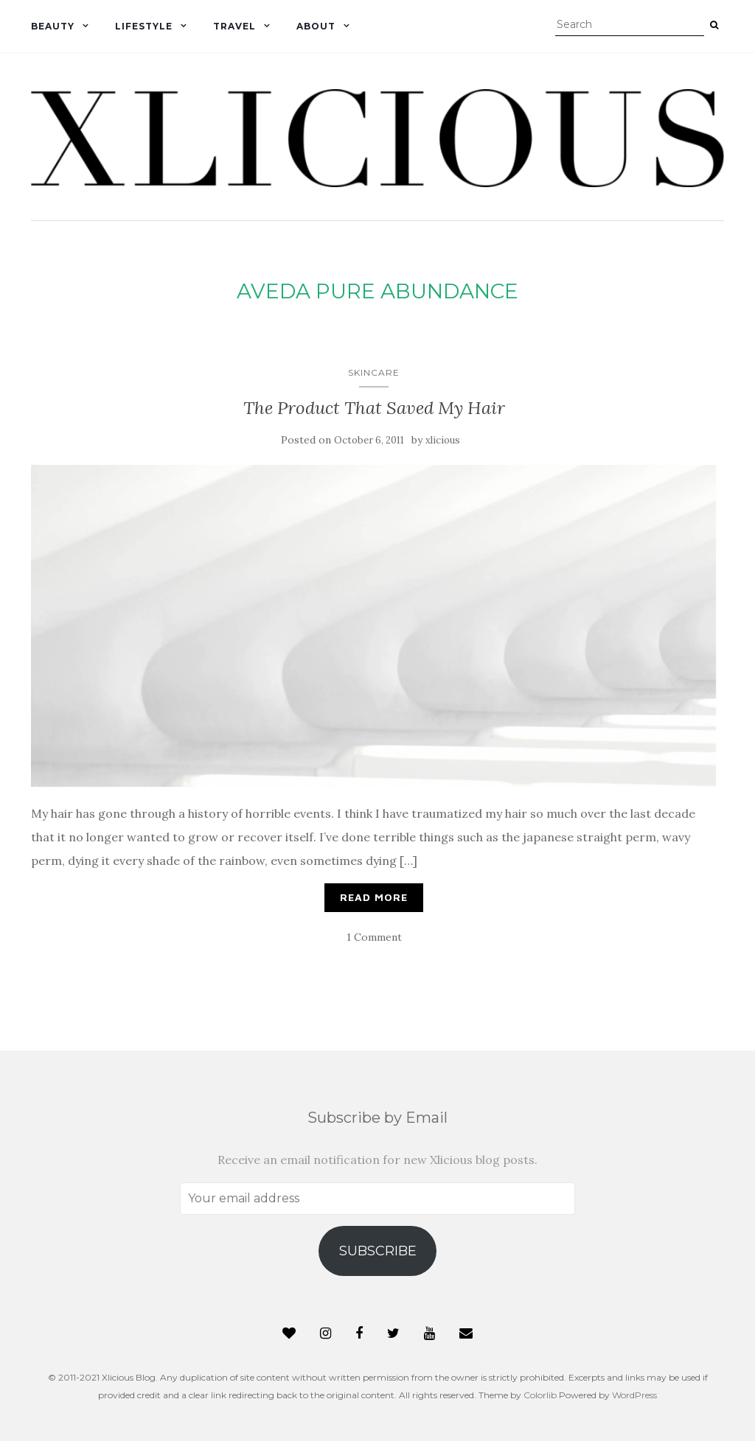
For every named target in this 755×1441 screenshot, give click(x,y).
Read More (374, 897)
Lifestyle (144, 26)
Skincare (374, 372)
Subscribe (378, 1251)
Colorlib (540, 1394)
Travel (234, 26)
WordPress (634, 1394)
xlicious (442, 440)
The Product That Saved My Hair (374, 407)
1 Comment (374, 937)
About (315, 26)
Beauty (52, 26)
